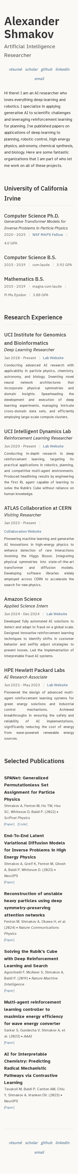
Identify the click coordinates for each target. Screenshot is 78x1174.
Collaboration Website (22, 531)
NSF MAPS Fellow (47, 234)
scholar (31, 69)
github (46, 69)
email (39, 78)
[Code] (22, 824)
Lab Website (53, 357)
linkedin (62, 69)
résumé (15, 69)
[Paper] (9, 824)
